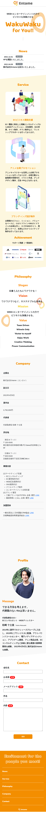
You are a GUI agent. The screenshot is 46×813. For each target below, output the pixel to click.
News (4, 772)
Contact (6, 803)
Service (5, 779)
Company (6, 795)
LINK (37, 495)
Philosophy (7, 787)
